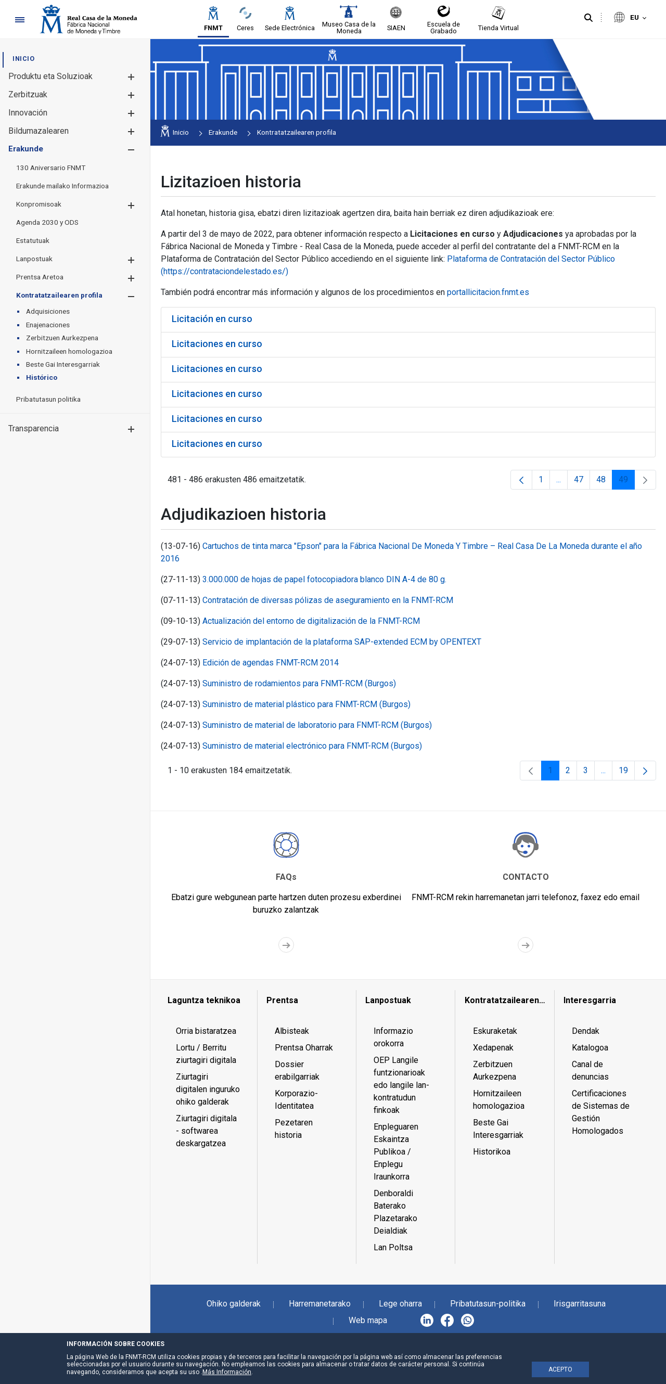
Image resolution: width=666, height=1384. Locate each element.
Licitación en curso (212, 318)
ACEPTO (560, 1369)
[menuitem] (23, 58)
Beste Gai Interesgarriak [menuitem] (498, 1129)
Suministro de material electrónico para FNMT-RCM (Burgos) (312, 746)
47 (582, 482)
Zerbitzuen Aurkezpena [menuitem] (494, 1070)
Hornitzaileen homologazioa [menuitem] (498, 1099)
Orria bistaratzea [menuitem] (206, 1031)
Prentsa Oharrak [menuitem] (304, 1048)
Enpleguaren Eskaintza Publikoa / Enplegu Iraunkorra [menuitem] (396, 1152)
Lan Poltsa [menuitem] (393, 1247)
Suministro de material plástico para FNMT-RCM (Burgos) (306, 704)
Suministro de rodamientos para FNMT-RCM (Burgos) (299, 683)
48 (604, 482)
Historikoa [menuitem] (491, 1152)
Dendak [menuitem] (585, 1031)
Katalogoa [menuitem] (590, 1048)
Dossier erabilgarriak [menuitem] (297, 1070)
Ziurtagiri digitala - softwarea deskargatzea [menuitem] (206, 1130)
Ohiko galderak (234, 1304)
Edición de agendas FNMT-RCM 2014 (270, 663)
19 (627, 772)
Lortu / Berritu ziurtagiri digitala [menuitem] (206, 1054)
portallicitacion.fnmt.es (488, 292)
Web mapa (368, 1320)
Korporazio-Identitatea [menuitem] (296, 1099)
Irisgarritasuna (580, 1304)
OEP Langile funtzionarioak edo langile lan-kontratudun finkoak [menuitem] (401, 1085)
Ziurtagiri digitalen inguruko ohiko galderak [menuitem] (208, 1089)
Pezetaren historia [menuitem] (294, 1129)
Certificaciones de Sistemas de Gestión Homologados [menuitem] (601, 1112)
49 (627, 482)
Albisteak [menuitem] (292, 1031)
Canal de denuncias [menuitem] (590, 1070)
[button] (130, 76)
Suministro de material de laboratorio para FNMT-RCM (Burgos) (317, 725)
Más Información (226, 1372)
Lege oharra (400, 1304)
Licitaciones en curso (217, 343)
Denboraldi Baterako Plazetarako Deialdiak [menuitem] (395, 1212)
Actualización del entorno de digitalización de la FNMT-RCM (311, 621)
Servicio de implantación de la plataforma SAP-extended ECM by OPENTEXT (341, 642)
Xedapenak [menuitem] (493, 1048)
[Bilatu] (588, 18)
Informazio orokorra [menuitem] (393, 1037)
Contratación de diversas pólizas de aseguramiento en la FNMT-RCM (327, 600)
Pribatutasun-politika (488, 1304)
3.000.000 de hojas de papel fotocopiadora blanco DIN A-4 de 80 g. (324, 579)
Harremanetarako (320, 1304)
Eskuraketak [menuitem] (495, 1031)
